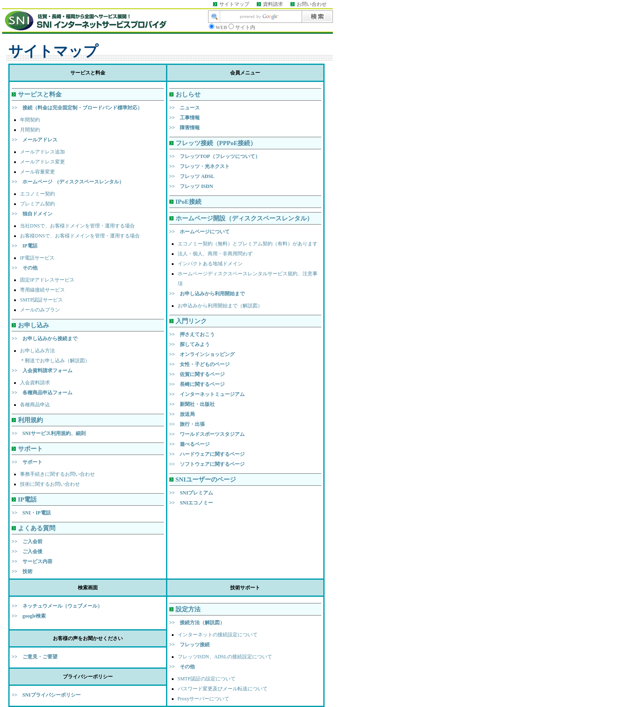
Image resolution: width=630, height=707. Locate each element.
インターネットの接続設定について (218, 635)
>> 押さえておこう (192, 334)
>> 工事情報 (184, 118)
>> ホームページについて (199, 232)
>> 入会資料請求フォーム (42, 370)
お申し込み (33, 325)
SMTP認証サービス (41, 300)
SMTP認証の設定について (207, 679)
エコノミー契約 (37, 194)
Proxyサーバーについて (204, 699)
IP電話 (27, 499)
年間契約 (30, 120)
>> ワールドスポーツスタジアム (207, 434)
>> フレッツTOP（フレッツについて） (214, 156)
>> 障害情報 (184, 128)
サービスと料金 (40, 94)
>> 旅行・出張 (187, 424)
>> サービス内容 (32, 561)
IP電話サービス (37, 258)
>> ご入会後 (27, 551)
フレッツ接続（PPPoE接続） (216, 143)
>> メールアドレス (34, 140)
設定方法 (188, 609)
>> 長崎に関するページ (197, 384)
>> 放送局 (182, 414)
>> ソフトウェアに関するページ (207, 464)
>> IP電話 (24, 246)
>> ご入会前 (27, 541)
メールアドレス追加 (42, 152)
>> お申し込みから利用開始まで (207, 294)
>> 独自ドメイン (32, 214)
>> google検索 (29, 616)
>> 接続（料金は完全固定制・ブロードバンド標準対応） (77, 108)
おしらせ (188, 94)
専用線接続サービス (42, 290)
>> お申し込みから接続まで (44, 338)
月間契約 (30, 130)
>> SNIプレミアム (191, 493)
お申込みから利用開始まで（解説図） (220, 306)
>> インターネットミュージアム (207, 394)
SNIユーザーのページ (206, 479)
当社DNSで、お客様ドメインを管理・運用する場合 (77, 226)
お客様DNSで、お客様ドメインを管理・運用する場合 (80, 236)
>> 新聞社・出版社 (192, 404)
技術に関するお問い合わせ (50, 484)
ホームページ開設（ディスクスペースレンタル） (244, 218)
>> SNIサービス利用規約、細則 (49, 433)
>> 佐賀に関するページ (197, 374)
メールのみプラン (40, 310)
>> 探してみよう (189, 344)
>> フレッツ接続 (189, 645)
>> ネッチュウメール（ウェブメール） (57, 606)
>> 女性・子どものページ (199, 364)
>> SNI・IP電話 (31, 513)
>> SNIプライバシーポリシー (46, 695)
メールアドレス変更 (42, 162)
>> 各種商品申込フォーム (42, 393)
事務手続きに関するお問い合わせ (57, 474)
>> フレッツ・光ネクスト (199, 166)
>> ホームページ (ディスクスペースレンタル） (68, 182)
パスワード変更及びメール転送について (223, 689)
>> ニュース (184, 108)
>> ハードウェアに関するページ (207, 454)
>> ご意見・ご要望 (34, 657)
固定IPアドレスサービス (47, 280)
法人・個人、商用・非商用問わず (215, 254)
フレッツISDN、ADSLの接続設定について (225, 657)
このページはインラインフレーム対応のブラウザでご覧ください (166, 20)
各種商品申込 (35, 405)
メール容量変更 (37, 172)
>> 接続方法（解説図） (197, 622)
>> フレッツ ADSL (192, 176)
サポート (30, 448)
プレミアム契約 (37, 204)
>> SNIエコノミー (191, 503)
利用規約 (30, 420)
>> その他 (24, 268)
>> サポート (27, 462)
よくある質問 (36, 528)
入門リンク (191, 321)
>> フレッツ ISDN (191, 186)
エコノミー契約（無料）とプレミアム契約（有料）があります (247, 244)
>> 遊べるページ (189, 444)
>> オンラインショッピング (202, 354)
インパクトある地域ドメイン (210, 264)
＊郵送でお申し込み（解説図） (55, 360)
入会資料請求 (35, 383)
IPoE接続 (189, 201)
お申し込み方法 (37, 351)
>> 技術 (22, 571)
